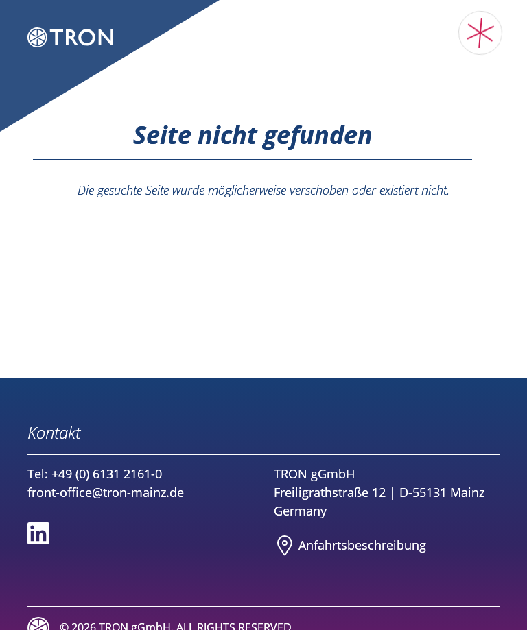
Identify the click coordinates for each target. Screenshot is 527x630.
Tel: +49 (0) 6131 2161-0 (94, 473)
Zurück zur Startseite (263, 217)
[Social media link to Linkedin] (38, 533)
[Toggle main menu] (480, 33)
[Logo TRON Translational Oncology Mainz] (70, 39)
